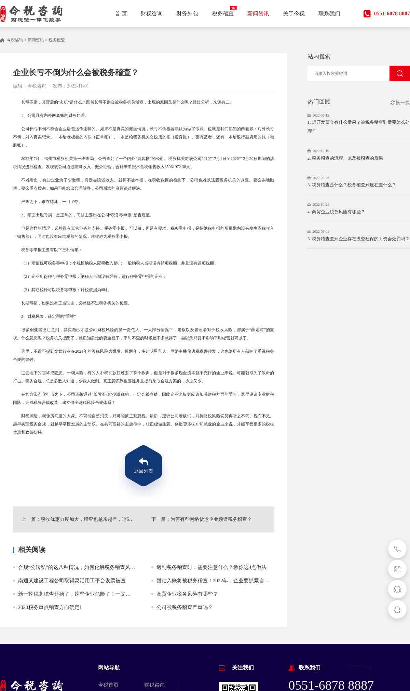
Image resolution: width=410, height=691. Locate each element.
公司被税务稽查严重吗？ (184, 607)
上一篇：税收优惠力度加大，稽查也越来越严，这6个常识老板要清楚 (79, 519)
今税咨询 (15, 40)
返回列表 (143, 471)
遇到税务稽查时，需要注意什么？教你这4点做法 (211, 567)
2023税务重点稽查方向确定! (49, 607)
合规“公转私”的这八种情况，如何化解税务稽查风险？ (79, 567)
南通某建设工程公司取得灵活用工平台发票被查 (72, 580)
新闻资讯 (36, 40)
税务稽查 (57, 40)
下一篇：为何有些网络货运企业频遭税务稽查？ (201, 519)
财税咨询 (154, 685)
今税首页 (108, 685)
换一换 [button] (400, 102)
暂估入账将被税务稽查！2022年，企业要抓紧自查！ (215, 580)
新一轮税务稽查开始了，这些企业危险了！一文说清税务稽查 (87, 594)
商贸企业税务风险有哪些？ (187, 594)
